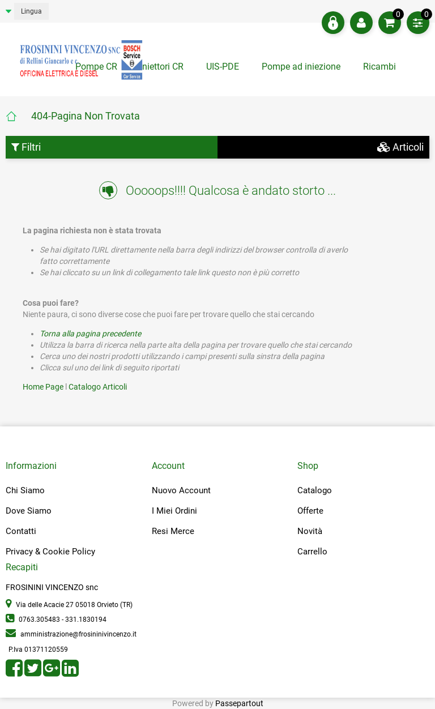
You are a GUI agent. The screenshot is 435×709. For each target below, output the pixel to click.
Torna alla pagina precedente (90, 333)
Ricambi (380, 66)
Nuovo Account (181, 490)
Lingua (31, 11)
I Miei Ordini (174, 511)
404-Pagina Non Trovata (85, 116)
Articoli (400, 147)
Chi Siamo (25, 490)
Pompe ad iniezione (301, 66)
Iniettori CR (162, 66)
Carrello (312, 551)
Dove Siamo (29, 511)
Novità (309, 531)
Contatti (21, 531)
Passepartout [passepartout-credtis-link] (239, 703)
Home (18, 116)
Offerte (310, 511)
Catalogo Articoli (98, 386)
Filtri (26, 147)
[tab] (381, 69)
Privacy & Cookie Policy (50, 551)
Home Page (44, 386)
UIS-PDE (222, 66)
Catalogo (314, 490)
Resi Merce (173, 531)
